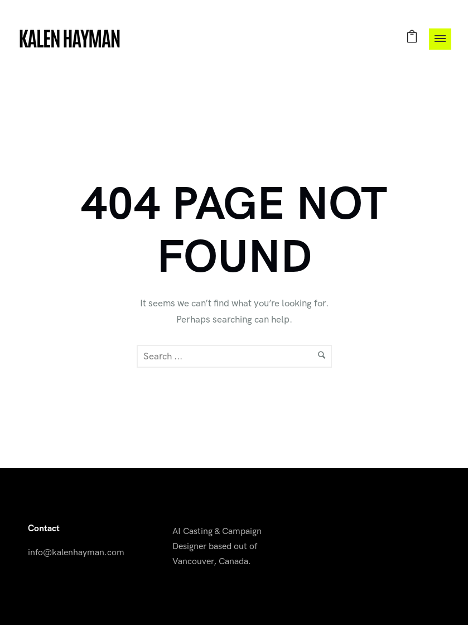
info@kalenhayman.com (76, 552)
